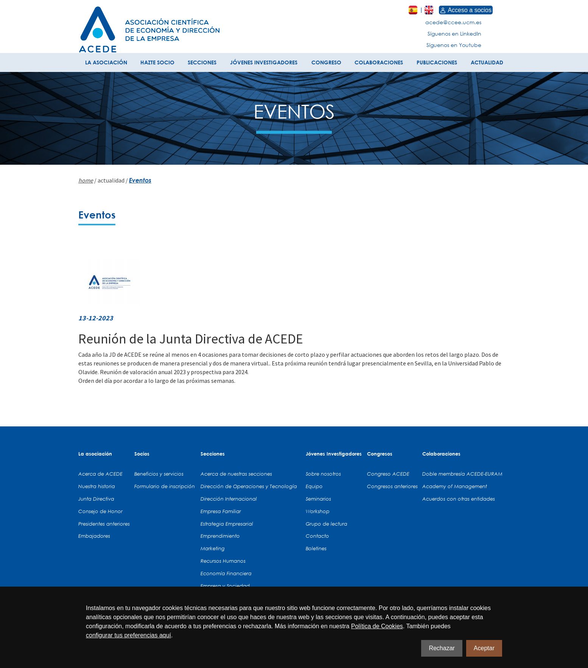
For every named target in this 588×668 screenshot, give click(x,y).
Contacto (317, 536)
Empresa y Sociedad (225, 586)
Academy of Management (454, 486)
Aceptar (484, 648)
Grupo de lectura (326, 524)
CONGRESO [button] (326, 62)
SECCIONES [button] (202, 62)
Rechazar (441, 648)
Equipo (314, 486)
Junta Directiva (96, 499)
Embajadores (94, 536)
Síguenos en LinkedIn (454, 33)
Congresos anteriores (392, 486)
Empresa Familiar (221, 511)
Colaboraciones (441, 454)
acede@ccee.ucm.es (453, 22)
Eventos (140, 180)
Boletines (316, 548)
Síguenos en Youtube (453, 44)
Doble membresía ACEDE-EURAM (462, 474)
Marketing (213, 548)
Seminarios (318, 499)
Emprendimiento (220, 536)
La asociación (95, 454)
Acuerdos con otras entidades (458, 499)
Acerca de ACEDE (100, 474)
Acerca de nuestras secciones (236, 474)
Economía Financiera (226, 573)
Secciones (213, 454)
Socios (141, 454)
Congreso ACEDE (388, 474)
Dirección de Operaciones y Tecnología (249, 486)
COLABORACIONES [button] (379, 62)
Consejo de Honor (100, 511)
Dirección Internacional (229, 499)
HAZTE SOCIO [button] (157, 62)
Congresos (379, 454)
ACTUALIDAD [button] (487, 62)
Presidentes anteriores (104, 524)
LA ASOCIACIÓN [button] (106, 62)
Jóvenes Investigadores (334, 454)
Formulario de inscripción (164, 486)
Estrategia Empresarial (227, 524)
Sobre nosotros (323, 474)
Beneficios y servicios (159, 474)
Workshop (318, 511)
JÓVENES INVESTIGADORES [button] (263, 62)
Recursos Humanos (223, 561)
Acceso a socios (466, 10)
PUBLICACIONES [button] (437, 62)
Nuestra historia (96, 486)
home (85, 180)
